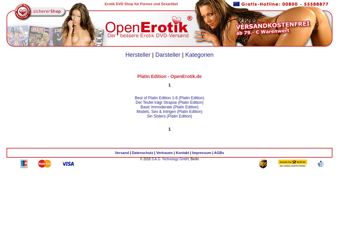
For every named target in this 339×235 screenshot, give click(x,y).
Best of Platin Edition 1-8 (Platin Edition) (169, 98)
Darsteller (167, 55)
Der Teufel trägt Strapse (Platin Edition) (169, 102)
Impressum (201, 153)
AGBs (219, 153)
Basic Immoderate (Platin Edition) (169, 107)
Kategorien (199, 55)
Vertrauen (164, 153)
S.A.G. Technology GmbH (170, 159)
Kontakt (182, 153)
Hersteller (138, 55)
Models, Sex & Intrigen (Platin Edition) (169, 111)
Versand (122, 153)
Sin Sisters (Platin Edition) (169, 116)
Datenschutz (142, 153)
